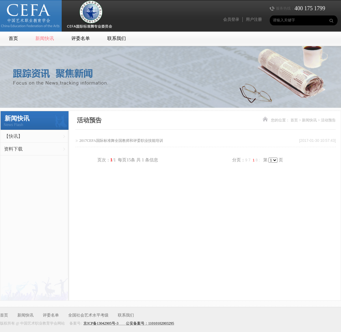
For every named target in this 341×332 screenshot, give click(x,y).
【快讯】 (13, 136)
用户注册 (254, 19)
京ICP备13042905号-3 (100, 323)
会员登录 (231, 19)
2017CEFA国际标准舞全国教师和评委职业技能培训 (121, 140)
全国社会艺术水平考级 (88, 315)
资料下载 (13, 148)
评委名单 (80, 38)
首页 (13, 38)
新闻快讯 (44, 38)
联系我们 (116, 38)
